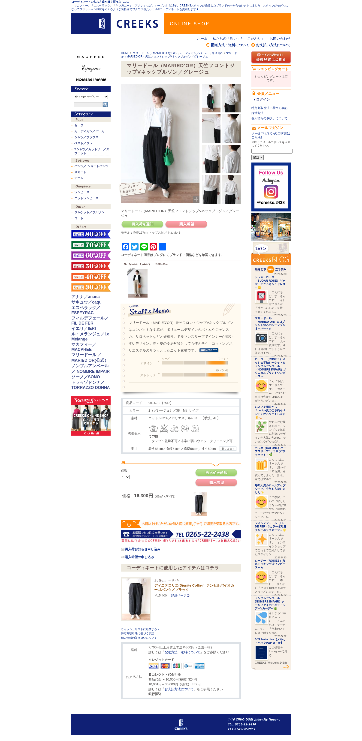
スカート (80, 172)
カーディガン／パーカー (195, 53)
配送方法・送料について (230, 45)
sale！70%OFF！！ (91, 245)
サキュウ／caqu (86, 302)
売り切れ (217, 53)
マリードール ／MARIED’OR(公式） (155, 53)
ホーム (202, 38)
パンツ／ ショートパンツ (91, 166)
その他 (91, 227)
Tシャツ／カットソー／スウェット (91, 151)
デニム (78, 178)
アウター (91, 207)
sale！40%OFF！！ (91, 277)
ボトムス (91, 161)
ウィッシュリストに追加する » (140, 629)
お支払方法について (179, 689)
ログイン (263, 99)
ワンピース (91, 187)
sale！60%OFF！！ (91, 255)
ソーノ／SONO (85, 377)
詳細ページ (178, 595)
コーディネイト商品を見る (133, 189)
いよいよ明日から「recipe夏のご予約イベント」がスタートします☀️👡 (270, 412)
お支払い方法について (273, 45)
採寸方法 (257, 113)
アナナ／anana (85, 296)
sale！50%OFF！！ (91, 266)
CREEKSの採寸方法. (228, 448)
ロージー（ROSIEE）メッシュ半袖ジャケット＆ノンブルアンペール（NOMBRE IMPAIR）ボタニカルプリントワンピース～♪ (270, 368)
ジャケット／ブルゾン (89, 212)
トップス (91, 120)
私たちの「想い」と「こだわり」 (239, 38)
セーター (80, 125)
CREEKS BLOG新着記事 (271, 257)
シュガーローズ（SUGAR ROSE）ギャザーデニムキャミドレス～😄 (270, 282)
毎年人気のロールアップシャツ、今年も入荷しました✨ (270, 489)
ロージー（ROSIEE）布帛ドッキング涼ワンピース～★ (270, 564)
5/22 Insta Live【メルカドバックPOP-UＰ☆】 (270, 641)
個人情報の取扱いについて (269, 118)
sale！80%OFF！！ (91, 234)
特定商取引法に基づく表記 (137, 633)
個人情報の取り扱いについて (139, 637)
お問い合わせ (280, 38)
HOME (125, 53)
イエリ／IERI (83, 328)
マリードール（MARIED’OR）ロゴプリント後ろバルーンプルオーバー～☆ (270, 323)
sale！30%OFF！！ (91, 287)
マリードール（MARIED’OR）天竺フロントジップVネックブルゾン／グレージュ (180, 54)
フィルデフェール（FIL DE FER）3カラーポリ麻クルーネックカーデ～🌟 (270, 526)
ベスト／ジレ (83, 143)
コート (78, 218)
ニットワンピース (86, 198)
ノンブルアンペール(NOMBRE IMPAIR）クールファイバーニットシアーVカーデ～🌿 (270, 603)
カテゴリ (91, 114)
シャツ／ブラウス (86, 137)
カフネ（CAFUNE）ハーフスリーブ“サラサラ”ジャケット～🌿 (270, 451)
